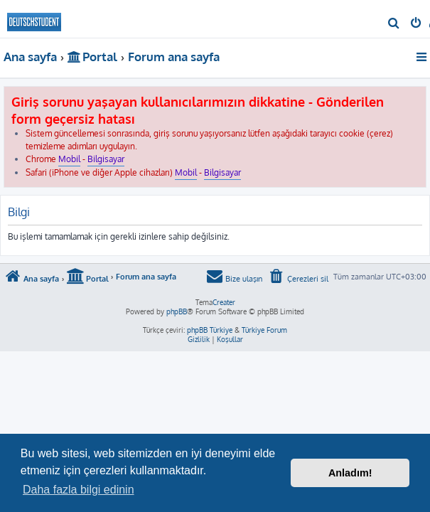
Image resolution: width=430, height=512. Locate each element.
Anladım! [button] (350, 473)
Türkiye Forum (264, 330)
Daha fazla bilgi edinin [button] (78, 490)
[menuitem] (394, 24)
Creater (224, 302)
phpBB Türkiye (209, 330)
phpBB (176, 311)
